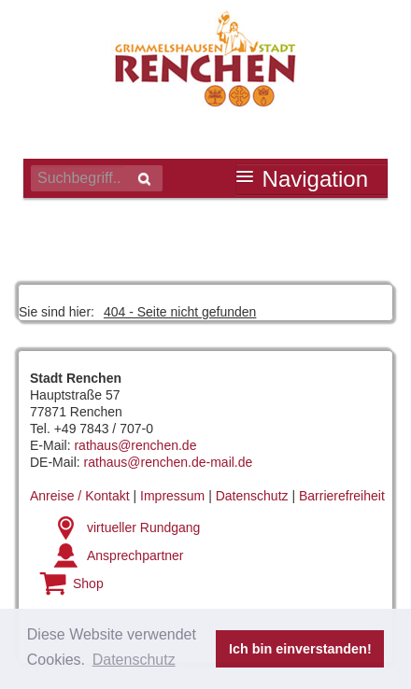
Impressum (172, 495)
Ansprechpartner (135, 555)
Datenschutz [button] (134, 660)
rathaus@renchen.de (135, 445)
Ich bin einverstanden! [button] (300, 648)
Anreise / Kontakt (80, 495)
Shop (88, 583)
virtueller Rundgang (143, 527)
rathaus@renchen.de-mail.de (168, 462)
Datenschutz (252, 495)
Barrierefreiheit (342, 495)
